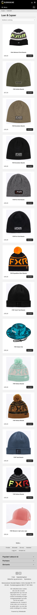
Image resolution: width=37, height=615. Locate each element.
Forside (3, 10)
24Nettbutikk (22, 611)
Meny (4, 7)
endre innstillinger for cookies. (18, 608)
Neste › (18, 543)
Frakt (13, 577)
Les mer (21, 606)
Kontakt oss (22, 550)
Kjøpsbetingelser (22, 577)
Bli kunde (14, 547)
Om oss (22, 547)
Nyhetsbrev (27, 579)
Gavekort (28, 547)
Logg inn (14, 550)
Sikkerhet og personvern (14, 579)
